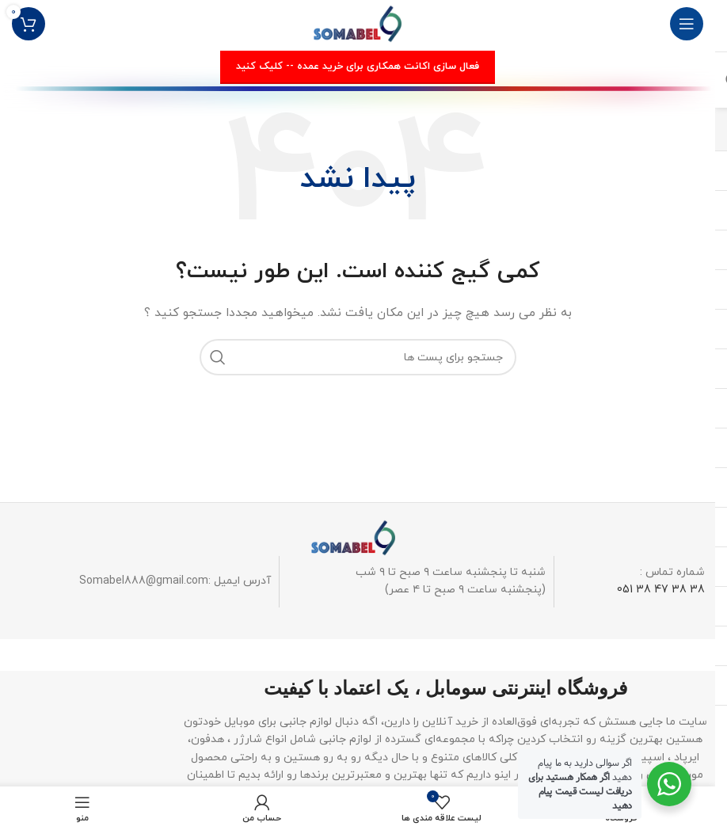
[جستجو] (358, 357)
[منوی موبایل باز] (686, 24)
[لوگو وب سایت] (358, 22)
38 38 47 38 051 (661, 589)
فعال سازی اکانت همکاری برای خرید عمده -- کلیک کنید (357, 66)
